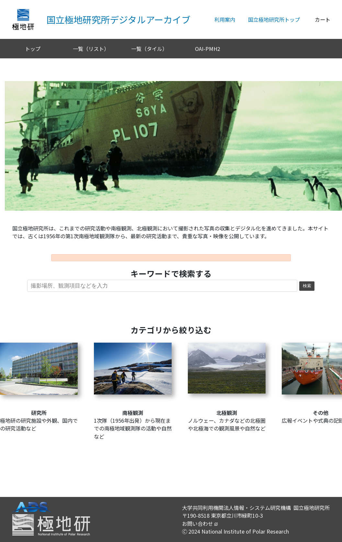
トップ (32, 49)
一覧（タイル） (149, 49)
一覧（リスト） (91, 49)
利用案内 (224, 19)
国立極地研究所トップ (274, 19)
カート (322, 19)
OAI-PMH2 (207, 49)
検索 (307, 286)
